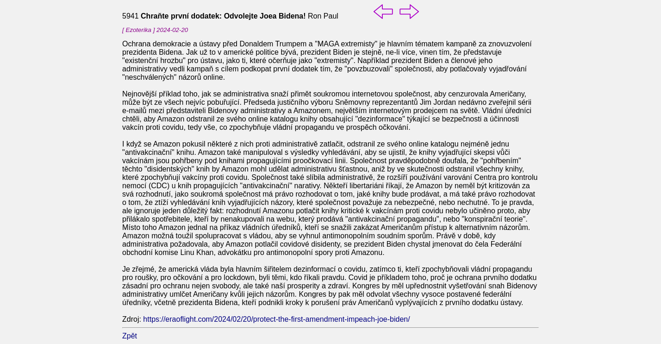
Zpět (129, 336)
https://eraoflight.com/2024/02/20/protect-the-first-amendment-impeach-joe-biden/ (276, 319)
